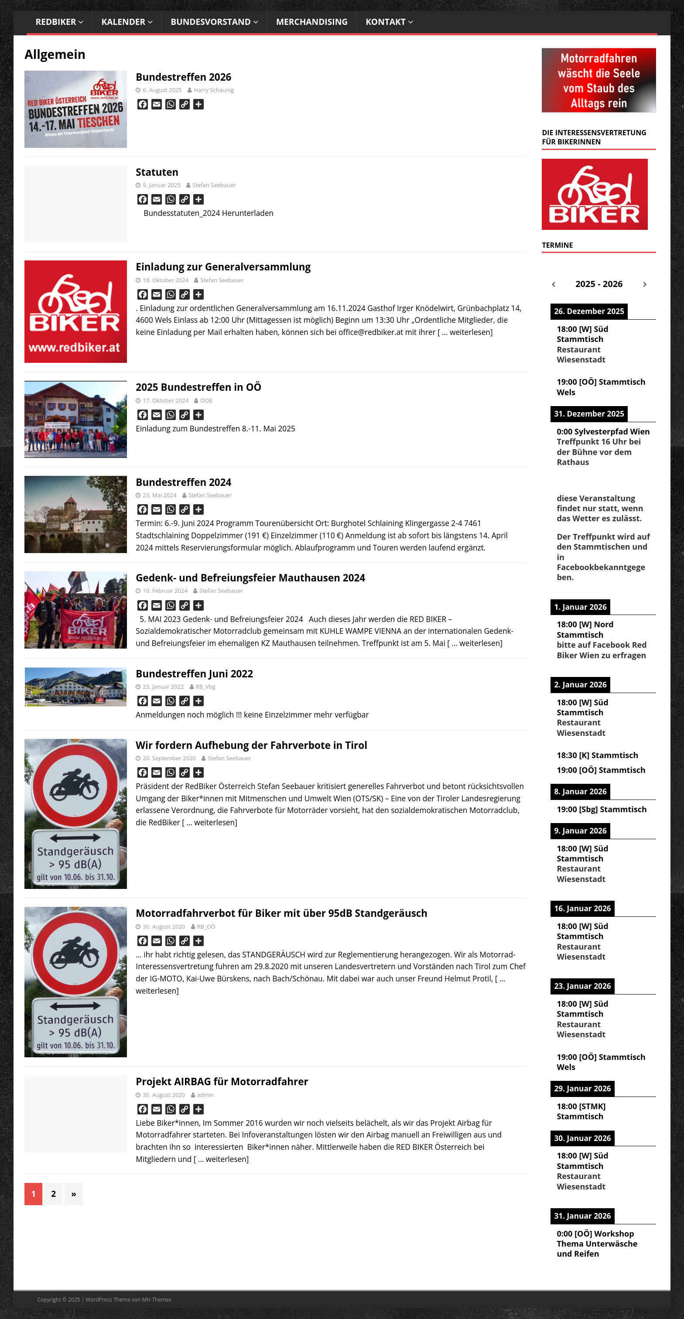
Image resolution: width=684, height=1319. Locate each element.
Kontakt (386, 21)
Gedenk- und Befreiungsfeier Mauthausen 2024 (250, 577)
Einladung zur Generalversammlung (223, 266)
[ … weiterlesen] (465, 332)
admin (205, 1095)
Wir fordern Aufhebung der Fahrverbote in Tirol (251, 745)
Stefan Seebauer (214, 185)
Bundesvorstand (211, 21)
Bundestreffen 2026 (183, 77)
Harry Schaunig (214, 90)
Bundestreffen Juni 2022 (194, 673)
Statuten (157, 172)
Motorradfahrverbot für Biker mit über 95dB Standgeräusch (282, 913)
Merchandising (312, 21)
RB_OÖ (206, 926)
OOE (206, 400)
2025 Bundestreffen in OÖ (198, 387)
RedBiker (55, 21)
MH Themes (156, 1299)
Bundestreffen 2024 (183, 482)
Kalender (123, 21)
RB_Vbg (205, 686)
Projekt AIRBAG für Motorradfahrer (222, 1081)
